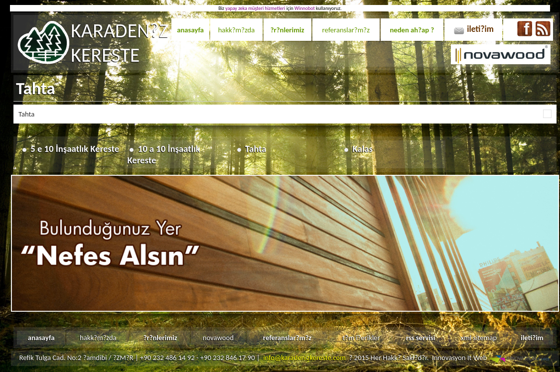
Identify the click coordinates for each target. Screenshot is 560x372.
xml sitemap (479, 337)
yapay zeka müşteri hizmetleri (255, 8)
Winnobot (304, 8)
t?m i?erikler (361, 337)
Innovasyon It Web (491, 357)
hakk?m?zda (236, 29)
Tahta (255, 148)
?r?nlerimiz (287, 29)
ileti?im (480, 28)
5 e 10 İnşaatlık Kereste (74, 148)
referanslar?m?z (346, 29)
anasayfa (190, 29)
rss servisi (420, 337)
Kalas (363, 148)
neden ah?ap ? (412, 29)
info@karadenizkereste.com (304, 357)
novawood (218, 337)
